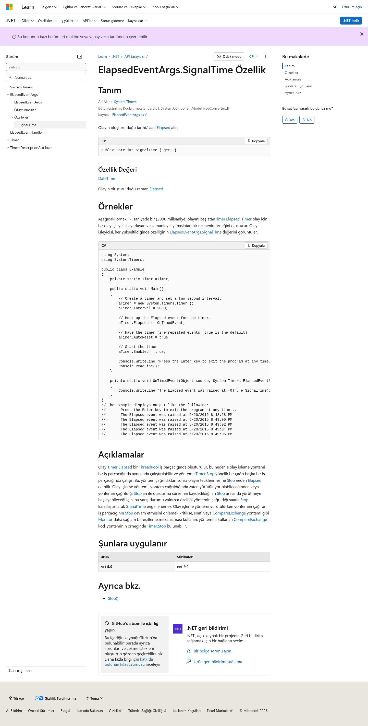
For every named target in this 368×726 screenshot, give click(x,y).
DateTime (106, 178)
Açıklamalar (294, 79)
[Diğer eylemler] (265, 56)
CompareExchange (229, 513)
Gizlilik (114, 710)
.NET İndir (351, 20)
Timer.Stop (204, 473)
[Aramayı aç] (335, 6)
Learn (102, 56)
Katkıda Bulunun (90, 710)
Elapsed (163, 127)
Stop (231, 480)
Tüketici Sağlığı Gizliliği (145, 710)
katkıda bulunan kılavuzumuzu (129, 661)
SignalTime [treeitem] (27, 124)
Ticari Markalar (218, 710)
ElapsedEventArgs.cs (128, 114)
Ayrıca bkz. (293, 92)
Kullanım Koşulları (187, 710)
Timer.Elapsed (227, 218)
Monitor (105, 519)
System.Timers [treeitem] (21, 87)
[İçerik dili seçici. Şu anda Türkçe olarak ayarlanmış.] (16, 698)
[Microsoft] (9, 7)
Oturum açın (352, 6)
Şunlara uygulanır (298, 86)
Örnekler (291, 72)
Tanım (290, 65)
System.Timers (125, 101)
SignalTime (136, 506)
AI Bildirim (14, 710)
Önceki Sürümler (41, 710)
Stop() (113, 598)
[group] (184, 345)
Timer (246, 218)
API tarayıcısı (134, 56)
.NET (115, 56)
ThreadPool (149, 467)
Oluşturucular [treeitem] (25, 109)
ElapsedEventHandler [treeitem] (26, 132)
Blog (63, 710)
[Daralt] (79, 56)
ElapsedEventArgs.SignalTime (196, 232)
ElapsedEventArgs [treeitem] (28, 102)
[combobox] (46, 67)
